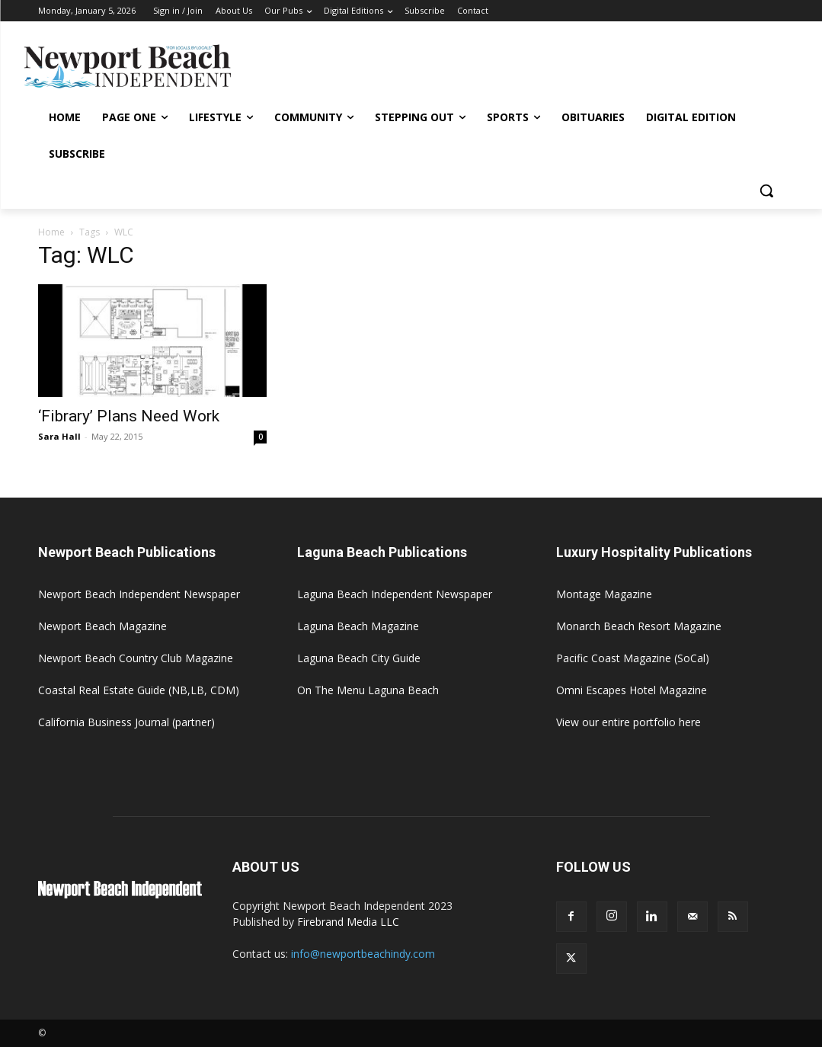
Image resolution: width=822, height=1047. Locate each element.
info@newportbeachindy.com (363, 953)
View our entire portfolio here (628, 722)
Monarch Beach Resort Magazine (638, 626)
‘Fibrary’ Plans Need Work (128, 416)
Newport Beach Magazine (102, 626)
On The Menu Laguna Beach (368, 690)
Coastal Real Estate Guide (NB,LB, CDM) (138, 690)
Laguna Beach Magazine (358, 626)
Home (51, 232)
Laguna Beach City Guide (359, 658)
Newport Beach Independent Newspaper (139, 594)
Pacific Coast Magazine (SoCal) (632, 658)
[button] (766, 190)
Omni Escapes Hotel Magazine (631, 690)
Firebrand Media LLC (348, 921)
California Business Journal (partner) (126, 722)
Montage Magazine (604, 594)
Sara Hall (59, 436)
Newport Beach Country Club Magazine (135, 658)
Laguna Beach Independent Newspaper (394, 594)
